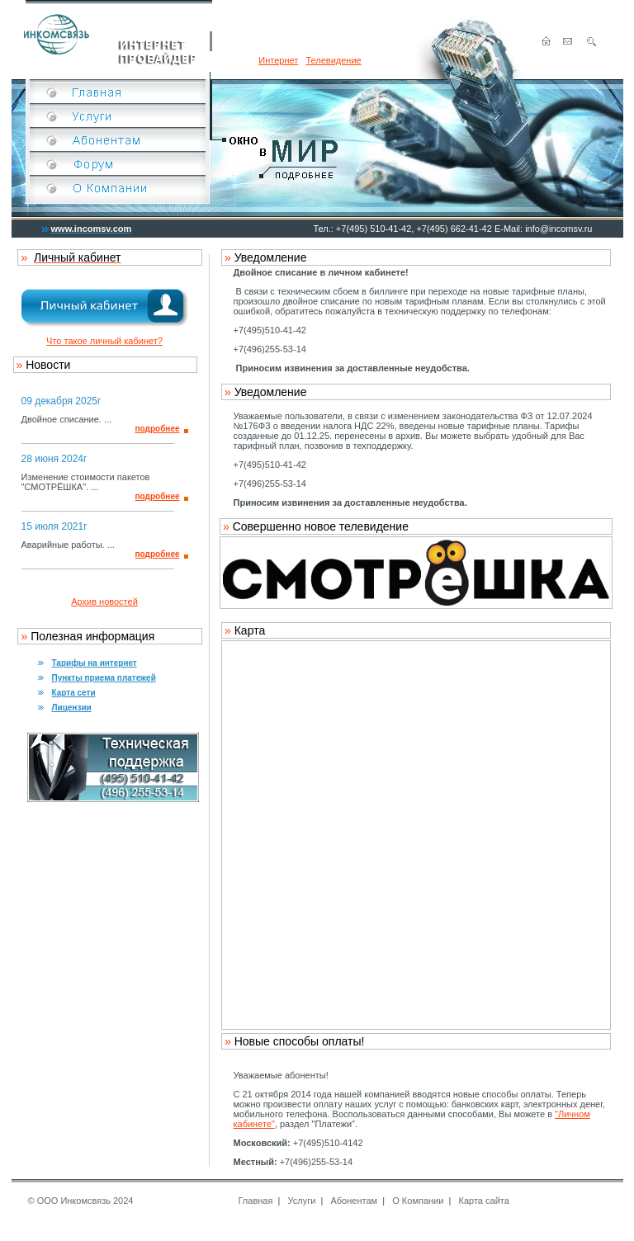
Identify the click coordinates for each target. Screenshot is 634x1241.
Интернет (278, 60)
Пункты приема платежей (104, 677)
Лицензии (72, 707)
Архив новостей (104, 601)
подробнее (157, 428)
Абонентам (353, 1201)
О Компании (417, 1201)
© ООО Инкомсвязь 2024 (81, 1201)
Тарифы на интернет (94, 663)
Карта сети (74, 692)
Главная (256, 1201)
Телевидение (333, 60)
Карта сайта (484, 1201)
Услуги (302, 1201)
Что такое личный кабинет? (104, 341)
